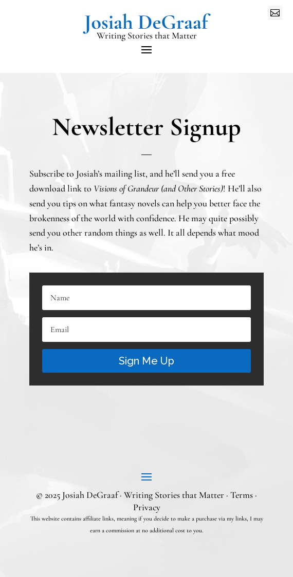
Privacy (146, 507)
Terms (241, 495)
